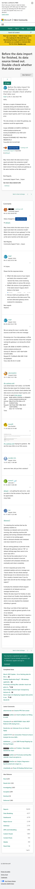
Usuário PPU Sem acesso (21, 710)
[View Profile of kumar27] (10, 480)
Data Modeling (8, 813)
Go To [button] (29, 28)
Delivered (6, 800)
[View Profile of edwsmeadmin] (12, 373)
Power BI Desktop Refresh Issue (22, 768)
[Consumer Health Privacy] (17, 884)
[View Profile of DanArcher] (6, 728)
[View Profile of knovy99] (10, 424)
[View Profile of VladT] (5, 96)
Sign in (17, 28)
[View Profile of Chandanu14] (7, 721)
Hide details (18, 395)
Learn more (5, 14)
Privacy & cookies (5, 871)
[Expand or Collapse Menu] (2, 24)
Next (31, 850)
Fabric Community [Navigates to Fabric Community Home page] (20, 20)
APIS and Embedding (9, 830)
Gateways (6, 185)
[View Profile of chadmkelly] (6, 768)
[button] (30, 215)
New (5, 779)
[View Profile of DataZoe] (11, 761)
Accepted (6, 792)
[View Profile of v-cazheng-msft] (18, 209)
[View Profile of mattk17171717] (7, 735)
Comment (7, 664)
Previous (23, 850)
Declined (6, 796)
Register (10, 28)
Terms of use (4, 874)
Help (23, 28)
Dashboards (7, 817)
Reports (5, 809)
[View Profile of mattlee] (11, 715)
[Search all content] (20, 32)
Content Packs (7, 838)
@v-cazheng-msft (9, 383)
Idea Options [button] (26, 75)
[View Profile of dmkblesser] (6, 741)
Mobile (5, 842)
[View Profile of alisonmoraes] (7, 710)
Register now (22, 44)
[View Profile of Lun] (9, 510)
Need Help (6, 846)
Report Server (7, 821)
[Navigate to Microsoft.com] (6, 20)
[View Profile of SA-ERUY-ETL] (12, 458)
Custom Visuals (8, 834)
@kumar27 (7, 520)
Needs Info (6, 783)
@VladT (7, 153)
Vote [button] (8, 83)
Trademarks (4, 877)
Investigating (13, 148)
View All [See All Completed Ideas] (6, 700)
